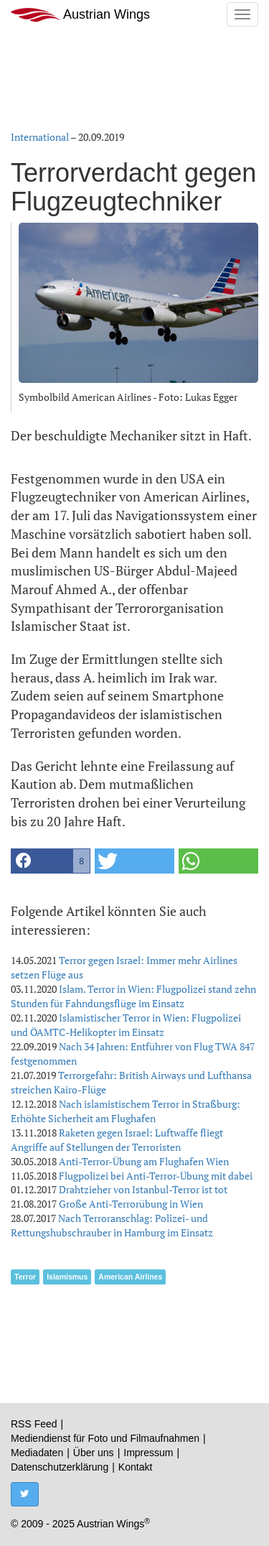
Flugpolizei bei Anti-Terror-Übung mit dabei (156, 1175)
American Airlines (130, 1276)
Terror (25, 1276)
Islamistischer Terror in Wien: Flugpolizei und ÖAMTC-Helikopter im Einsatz (126, 1025)
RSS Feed (34, 1424)
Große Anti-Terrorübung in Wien (131, 1204)
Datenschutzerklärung (59, 1467)
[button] (50, 861)
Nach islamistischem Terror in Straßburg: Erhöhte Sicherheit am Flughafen (125, 1111)
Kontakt (135, 1467)
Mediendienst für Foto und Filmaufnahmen (105, 1438)
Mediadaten (37, 1452)
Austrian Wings (80, 14)
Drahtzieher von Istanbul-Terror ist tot (143, 1189)
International (40, 137)
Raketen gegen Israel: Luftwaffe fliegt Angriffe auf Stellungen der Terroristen (117, 1140)
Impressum (148, 1452)
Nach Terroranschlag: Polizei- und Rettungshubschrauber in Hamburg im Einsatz (112, 1225)
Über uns (93, 1452)
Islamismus (67, 1276)
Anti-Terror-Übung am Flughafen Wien (144, 1161)
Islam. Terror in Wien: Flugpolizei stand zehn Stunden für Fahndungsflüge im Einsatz (133, 996)
